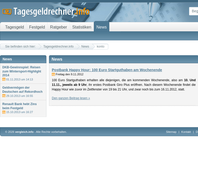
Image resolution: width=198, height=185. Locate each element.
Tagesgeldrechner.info (58, 46)
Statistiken (81, 27)
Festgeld (37, 27)
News (85, 46)
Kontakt (186, 131)
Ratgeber (58, 27)
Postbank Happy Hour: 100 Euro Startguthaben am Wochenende (107, 70)
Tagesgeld (14, 27)
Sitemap (171, 131)
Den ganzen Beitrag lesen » (71, 98)
